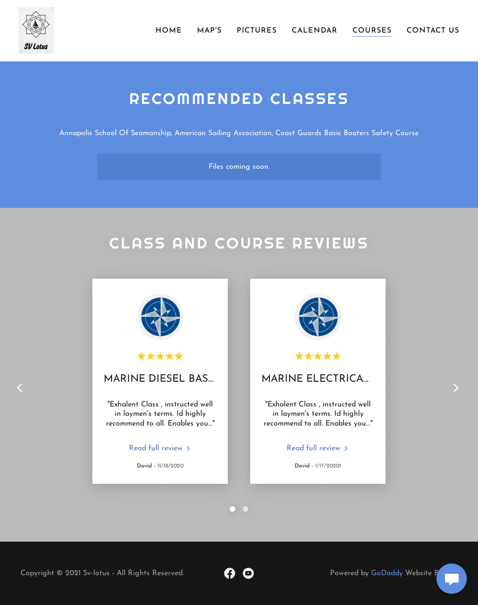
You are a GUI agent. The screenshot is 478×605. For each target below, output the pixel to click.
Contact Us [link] (433, 30)
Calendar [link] (314, 30)
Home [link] (168, 30)
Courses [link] (372, 30)
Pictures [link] (257, 30)
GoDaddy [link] (387, 573)
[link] (36, 30)
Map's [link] (209, 30)
